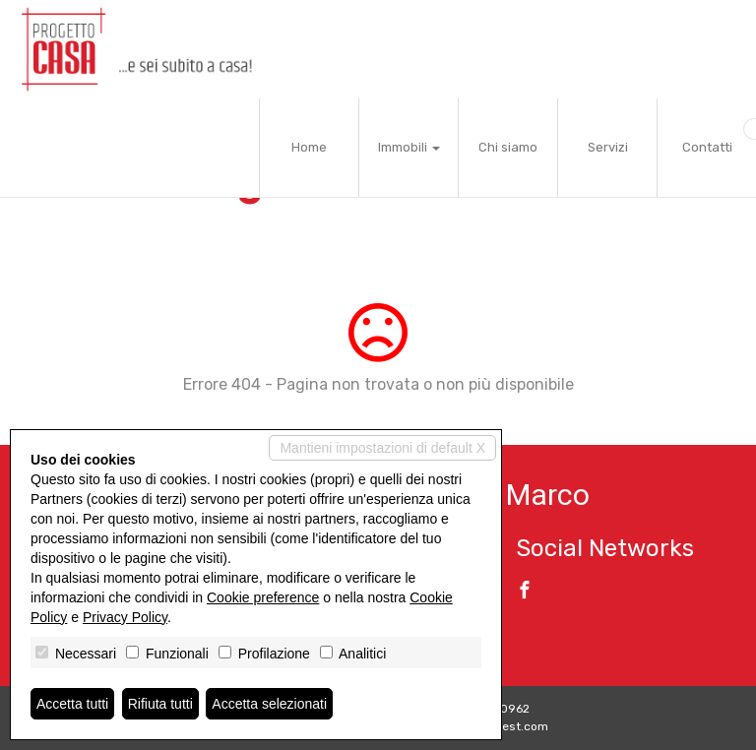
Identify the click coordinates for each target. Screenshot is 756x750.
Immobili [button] (409, 147)
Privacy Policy (125, 617)
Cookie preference (263, 597)
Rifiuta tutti (160, 704)
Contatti (707, 147)
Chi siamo (507, 147)
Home (309, 147)
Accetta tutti (72, 704)
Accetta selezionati (269, 704)
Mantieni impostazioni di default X (382, 448)
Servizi (608, 147)
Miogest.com (511, 726)
